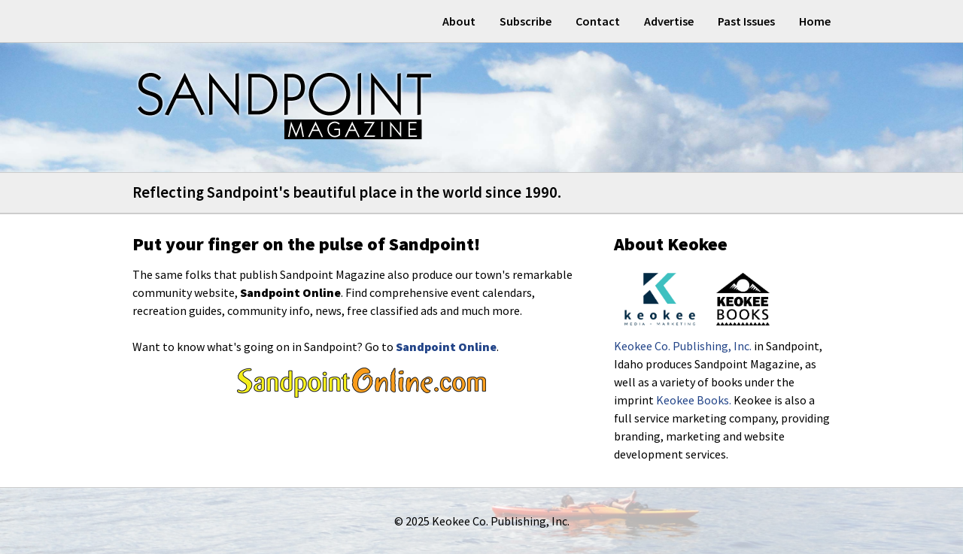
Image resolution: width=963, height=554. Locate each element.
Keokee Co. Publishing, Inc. (683, 345)
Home (815, 21)
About (458, 21)
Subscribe (525, 21)
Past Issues (746, 21)
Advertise (669, 21)
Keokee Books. (693, 399)
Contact (598, 21)
